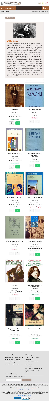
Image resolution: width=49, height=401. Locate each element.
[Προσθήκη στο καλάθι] (18, 122)
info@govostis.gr (11, 362)
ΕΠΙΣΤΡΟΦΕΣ (28, 364)
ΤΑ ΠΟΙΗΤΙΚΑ (28, 366)
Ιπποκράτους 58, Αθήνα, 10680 (14, 357)
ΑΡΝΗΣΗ (25, 398)
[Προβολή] (38, 121)
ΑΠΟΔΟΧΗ (17, 398)
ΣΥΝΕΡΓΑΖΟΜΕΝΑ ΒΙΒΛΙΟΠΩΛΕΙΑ (33, 368)
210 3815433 (16, 359)
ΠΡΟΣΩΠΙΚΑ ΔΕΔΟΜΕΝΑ (31, 362)
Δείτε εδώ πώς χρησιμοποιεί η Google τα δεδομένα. (24, 389)
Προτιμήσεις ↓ (32, 398)
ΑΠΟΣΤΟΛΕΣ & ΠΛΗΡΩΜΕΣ (32, 357)
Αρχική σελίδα (36, 11)
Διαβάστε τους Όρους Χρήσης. (24, 395)
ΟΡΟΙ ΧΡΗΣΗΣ (28, 359)
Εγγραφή (26, 380)
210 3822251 (10, 359)
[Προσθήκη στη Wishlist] (11, 122)
